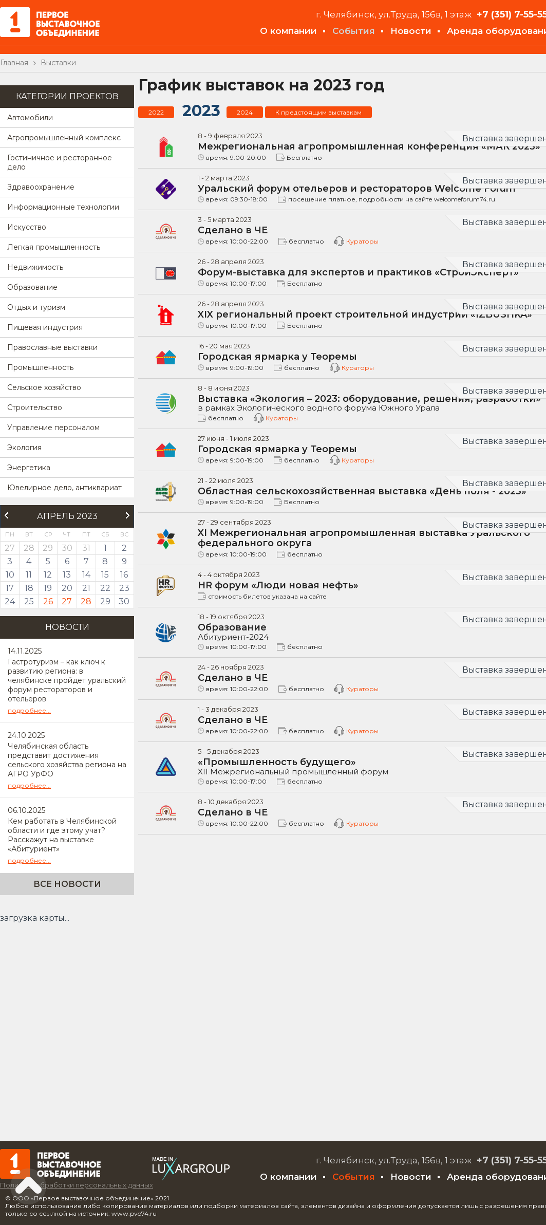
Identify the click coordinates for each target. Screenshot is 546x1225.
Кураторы (362, 241)
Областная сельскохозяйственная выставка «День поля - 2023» (362, 491)
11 (29, 575)
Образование (32, 287)
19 (48, 588)
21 (86, 588)
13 (67, 575)
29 (105, 601)
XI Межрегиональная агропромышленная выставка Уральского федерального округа (364, 538)
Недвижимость (35, 267)
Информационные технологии (63, 207)
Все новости (67, 884)
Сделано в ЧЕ (233, 230)
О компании (288, 31)
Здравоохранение (40, 187)
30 (124, 601)
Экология (24, 447)
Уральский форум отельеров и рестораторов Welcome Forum (357, 188)
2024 (245, 112)
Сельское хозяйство (44, 387)
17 (10, 588)
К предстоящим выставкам (318, 112)
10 (10, 575)
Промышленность (40, 367)
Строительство (34, 407)
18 (29, 588)
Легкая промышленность (53, 247)
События (353, 31)
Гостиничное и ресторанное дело (59, 162)
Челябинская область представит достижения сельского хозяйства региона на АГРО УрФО (67, 759)
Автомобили (30, 117)
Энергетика (28, 467)
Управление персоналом (53, 427)
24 (10, 601)
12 (48, 575)
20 (67, 588)
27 (67, 601)
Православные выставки (52, 347)
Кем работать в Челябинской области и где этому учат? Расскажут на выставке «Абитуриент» (62, 834)
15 (105, 575)
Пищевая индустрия (45, 327)
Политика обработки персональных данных (76, 1185)
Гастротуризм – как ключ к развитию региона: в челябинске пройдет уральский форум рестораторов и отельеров (67, 680)
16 (124, 575)
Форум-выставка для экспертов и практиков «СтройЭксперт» (358, 272)
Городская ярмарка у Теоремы (277, 356)
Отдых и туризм (36, 307)
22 (105, 588)
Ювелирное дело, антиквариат (64, 487)
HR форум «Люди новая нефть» (278, 585)
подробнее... (29, 710)
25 (29, 601)
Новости (410, 31)
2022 (156, 112)
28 (86, 601)
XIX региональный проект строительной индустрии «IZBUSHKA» (365, 314)
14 (86, 575)
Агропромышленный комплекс (64, 137)
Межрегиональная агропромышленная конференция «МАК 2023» (369, 146)
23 (124, 588)
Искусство (26, 227)
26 (48, 601)
